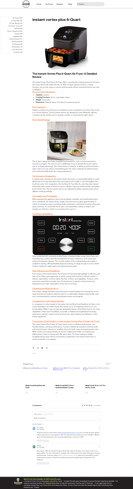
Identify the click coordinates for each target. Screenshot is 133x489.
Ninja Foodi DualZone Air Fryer (35, 386)
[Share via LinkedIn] (42, 348)
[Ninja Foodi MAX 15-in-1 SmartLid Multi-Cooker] (66, 374)
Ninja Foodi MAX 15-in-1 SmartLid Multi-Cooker (64, 386)
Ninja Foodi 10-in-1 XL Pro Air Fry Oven (95, 386)
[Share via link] (47, 348)
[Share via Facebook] (33, 348)
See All (108, 364)
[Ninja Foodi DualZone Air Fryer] (36, 374)
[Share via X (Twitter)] (38, 348)
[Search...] (90, 4)
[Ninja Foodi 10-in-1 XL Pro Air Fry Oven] (96, 374)
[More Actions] (99, 428)
